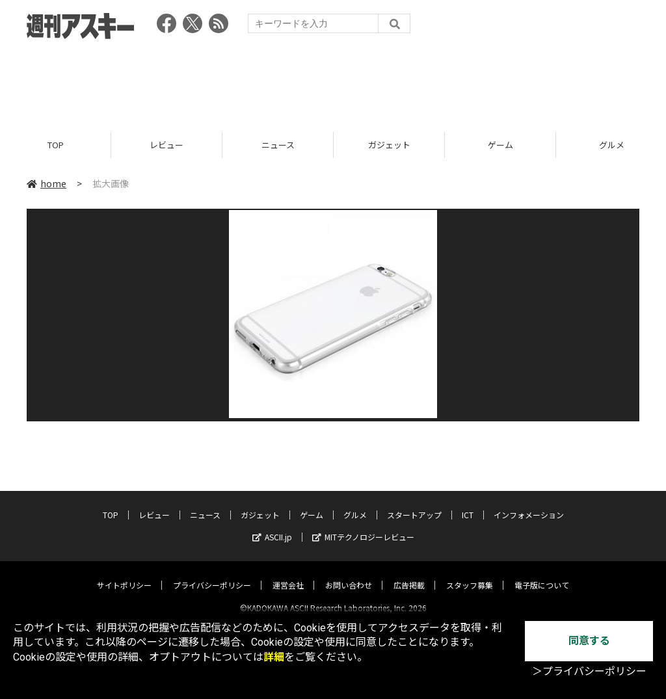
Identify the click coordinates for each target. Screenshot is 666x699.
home (46, 183)
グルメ (355, 503)
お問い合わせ (348, 573)
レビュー (166, 144)
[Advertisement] (333, 81)
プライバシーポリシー (212, 573)
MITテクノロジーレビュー (363, 525)
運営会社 (288, 573)
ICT (467, 503)
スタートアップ (414, 503)
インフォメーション (529, 503)
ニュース (278, 144)
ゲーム (500, 144)
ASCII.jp (272, 525)
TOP (55, 144)
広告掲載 (409, 573)
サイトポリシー (124, 573)
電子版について (541, 573)
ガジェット (389, 144)
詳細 (273, 657)
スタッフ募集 (469, 573)
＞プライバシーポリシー (589, 671)
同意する (589, 641)
